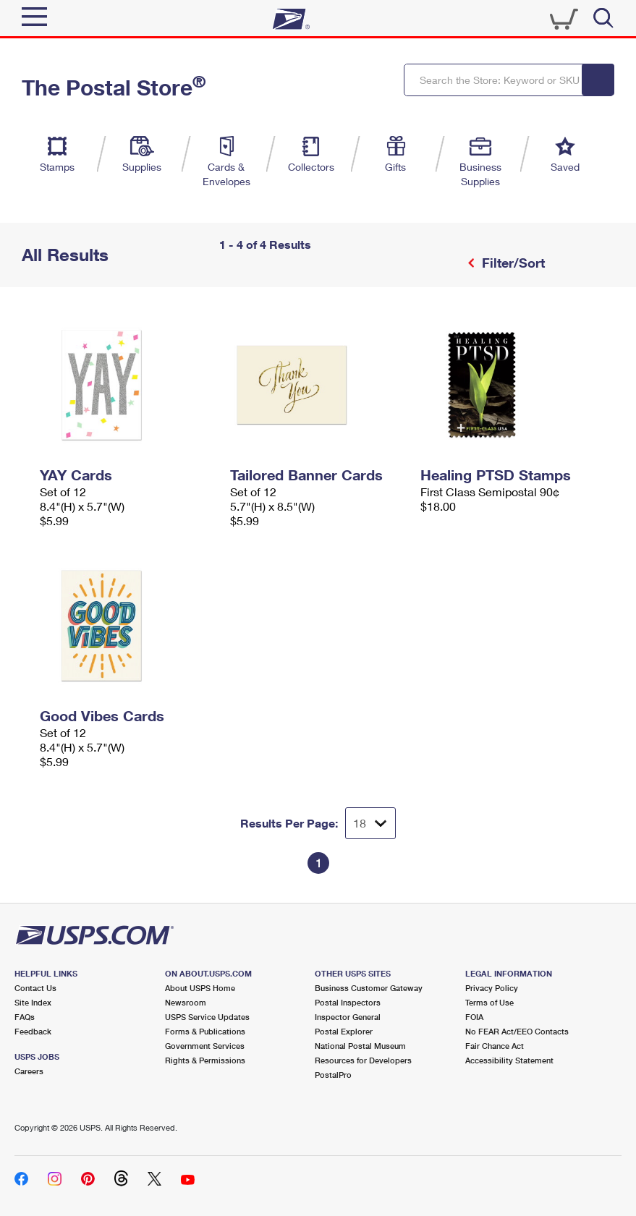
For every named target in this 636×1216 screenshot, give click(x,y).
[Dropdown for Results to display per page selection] (370, 823)
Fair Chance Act (494, 1045)
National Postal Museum (360, 1045)
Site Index (32, 1002)
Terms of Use (489, 1002)
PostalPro (333, 1074)
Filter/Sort (511, 263)
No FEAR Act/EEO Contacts (517, 1031)
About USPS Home (200, 987)
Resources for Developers (363, 1060)
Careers (28, 1071)
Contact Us (35, 987)
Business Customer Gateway (369, 987)
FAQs (24, 1016)
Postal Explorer (344, 1031)
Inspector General (348, 1016)
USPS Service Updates (207, 1016)
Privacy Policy (491, 987)
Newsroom (185, 1002)
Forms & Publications (205, 1031)
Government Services (205, 1045)
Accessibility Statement (509, 1060)
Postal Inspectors (348, 1002)
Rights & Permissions (205, 1060)
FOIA (474, 1016)
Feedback (32, 1031)
